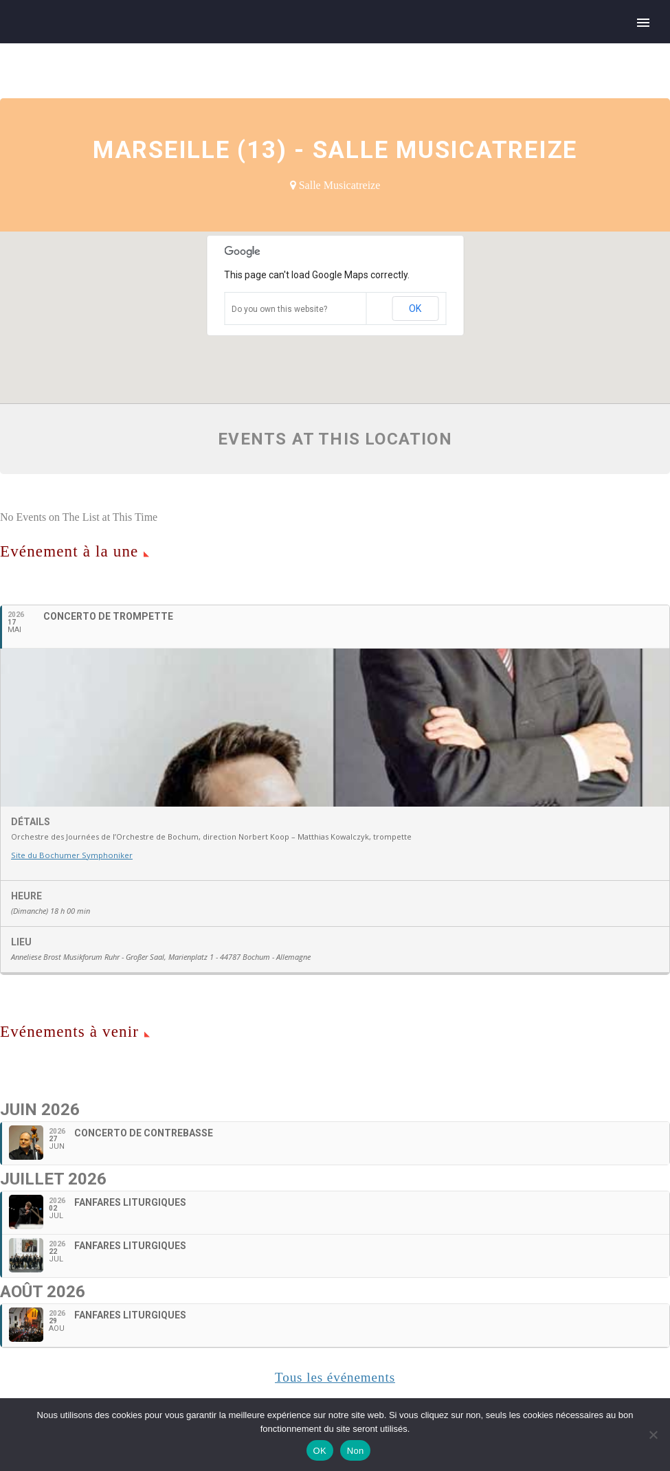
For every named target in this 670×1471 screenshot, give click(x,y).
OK (415, 308)
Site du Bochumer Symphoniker (70, 932)
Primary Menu (643, 23)
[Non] (653, 1434)
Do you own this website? (279, 309)
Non (355, 1451)
